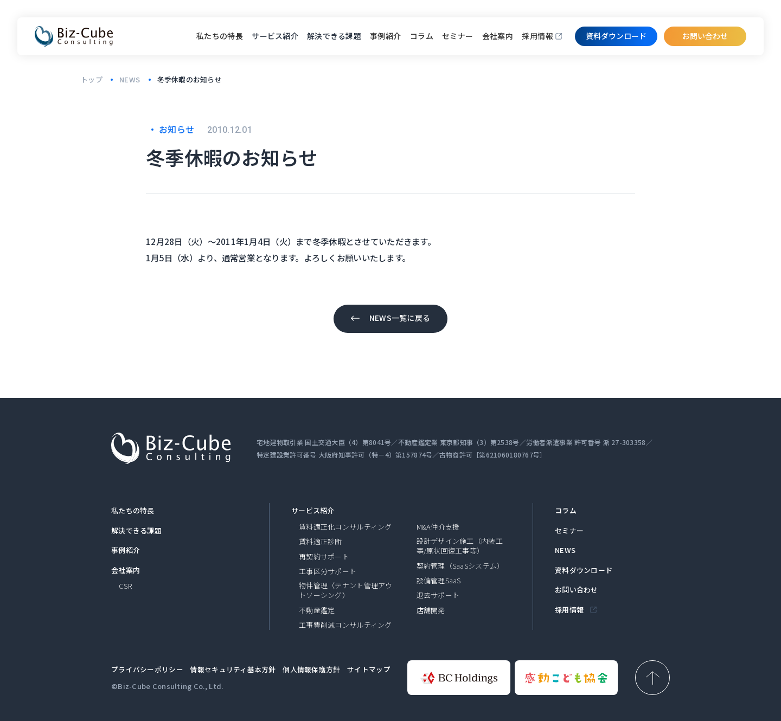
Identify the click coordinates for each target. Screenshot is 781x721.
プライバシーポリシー (147, 669)
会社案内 (498, 35)
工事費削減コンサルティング (345, 625)
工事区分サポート (327, 571)
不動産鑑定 (317, 610)
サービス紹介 (313, 511)
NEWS (565, 550)
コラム (421, 35)
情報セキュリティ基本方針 (233, 669)
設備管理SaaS (439, 580)
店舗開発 (431, 610)
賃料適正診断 (320, 541)
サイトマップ (368, 669)
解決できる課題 (136, 531)
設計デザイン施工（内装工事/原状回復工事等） (460, 546)
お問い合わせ (705, 35)
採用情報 (537, 35)
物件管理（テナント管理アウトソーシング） (346, 590)
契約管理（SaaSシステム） (460, 566)
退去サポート (438, 595)
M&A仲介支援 (438, 527)
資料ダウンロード (583, 570)
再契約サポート (324, 557)
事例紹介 (385, 35)
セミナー (457, 35)
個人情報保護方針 (311, 669)
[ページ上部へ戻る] (652, 677)
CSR (125, 586)
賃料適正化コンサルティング (345, 527)
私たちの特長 (220, 35)
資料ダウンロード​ (616, 35)
